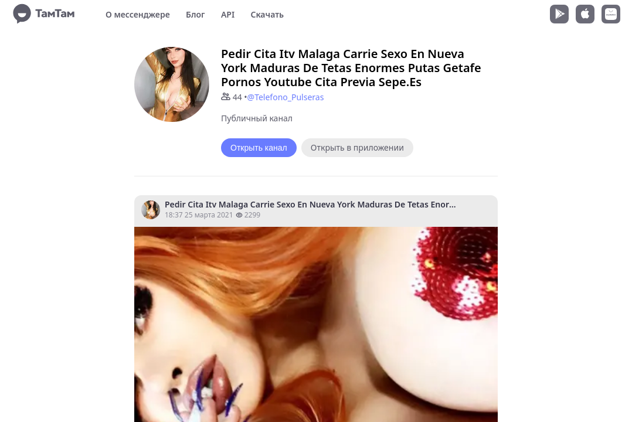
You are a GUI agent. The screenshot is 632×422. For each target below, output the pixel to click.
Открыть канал (258, 147)
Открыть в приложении (357, 147)
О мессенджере (138, 14)
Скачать (267, 14)
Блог (195, 14)
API (228, 14)
